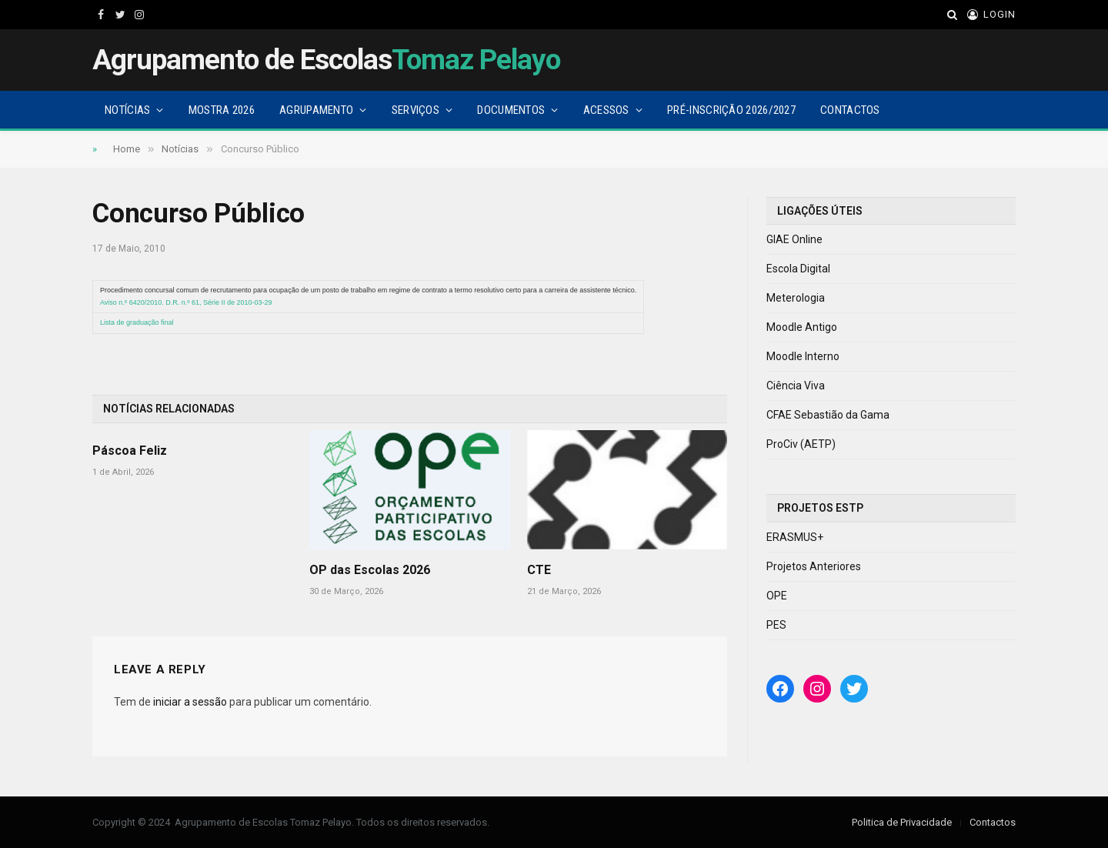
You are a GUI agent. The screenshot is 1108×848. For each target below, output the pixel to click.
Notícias (127, 110)
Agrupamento (316, 110)
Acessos (606, 110)
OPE (776, 595)
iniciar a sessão (190, 702)
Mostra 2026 (222, 110)
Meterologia (795, 298)
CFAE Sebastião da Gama (827, 415)
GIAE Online (794, 239)
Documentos (511, 110)
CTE (539, 570)
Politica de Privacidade (902, 822)
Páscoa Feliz (129, 450)
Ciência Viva (795, 385)
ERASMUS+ (794, 537)
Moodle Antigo (801, 327)
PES (776, 625)
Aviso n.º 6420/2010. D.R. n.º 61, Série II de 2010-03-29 (186, 302)
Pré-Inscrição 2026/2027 (731, 110)
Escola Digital (798, 268)
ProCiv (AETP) (801, 444)
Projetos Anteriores (813, 566)
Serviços (415, 110)
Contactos (850, 110)
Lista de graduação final (137, 322)
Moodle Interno (802, 356)
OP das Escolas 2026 (369, 570)
